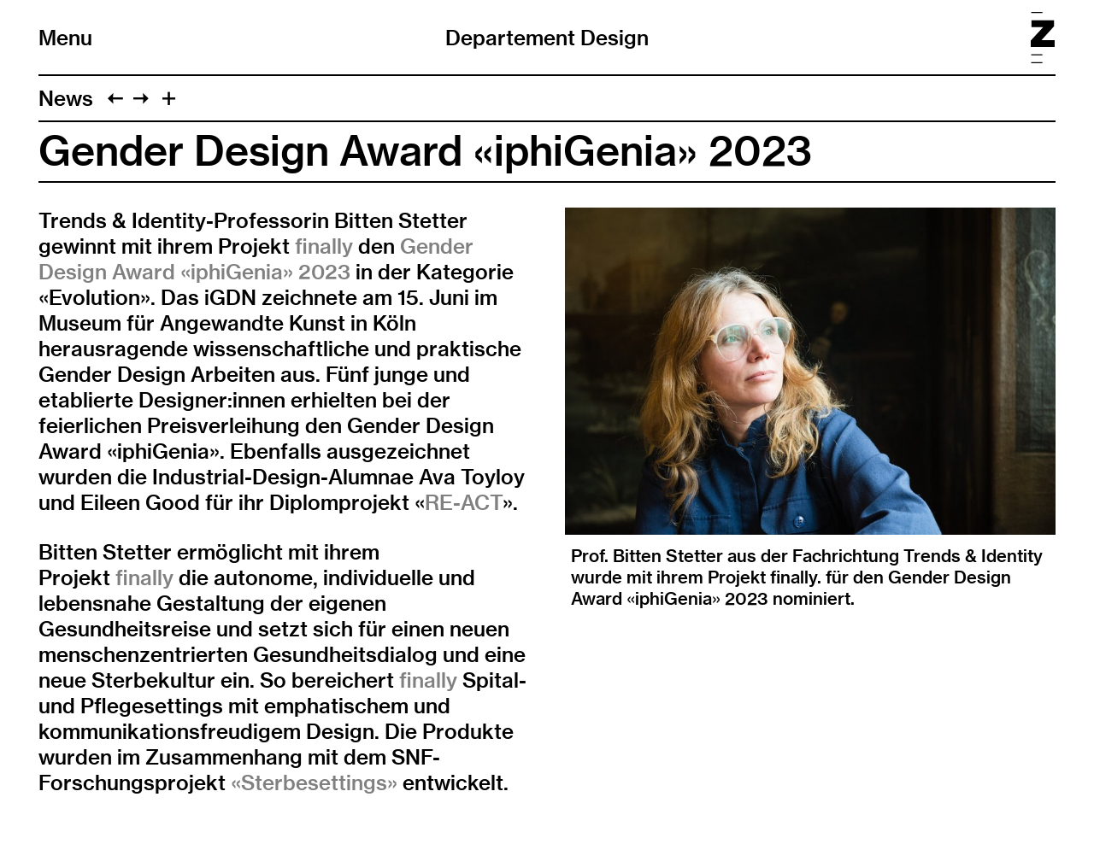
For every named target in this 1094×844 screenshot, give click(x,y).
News (65, 98)
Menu (65, 37)
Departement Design (547, 37)
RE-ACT (464, 502)
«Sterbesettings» (314, 782)
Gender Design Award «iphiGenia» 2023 (255, 258)
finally (324, 246)
